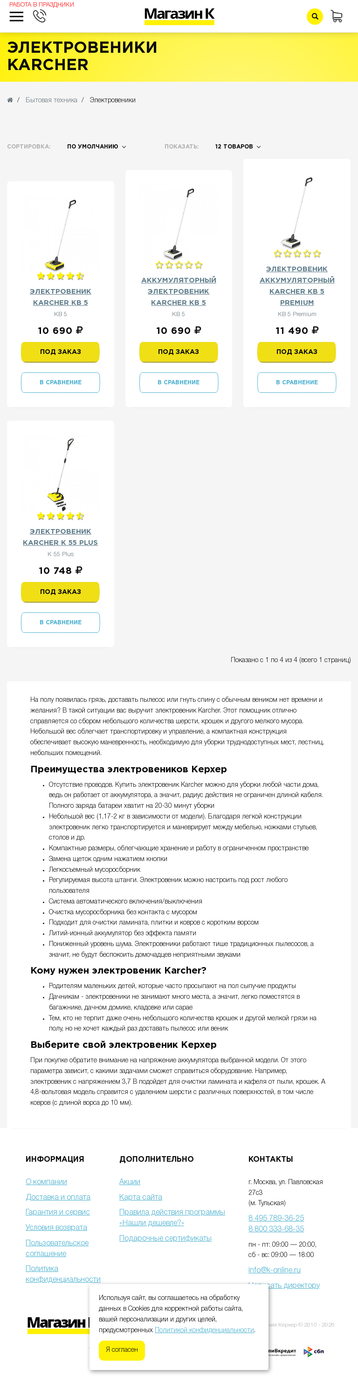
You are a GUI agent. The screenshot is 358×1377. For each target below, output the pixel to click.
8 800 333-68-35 (276, 1229)
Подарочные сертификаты (165, 1239)
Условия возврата (56, 1228)
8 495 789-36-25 (276, 1218)
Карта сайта (140, 1197)
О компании (46, 1182)
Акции (129, 1182)
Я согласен (122, 1350)
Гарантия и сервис (58, 1212)
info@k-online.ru (274, 1270)
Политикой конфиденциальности (204, 1331)
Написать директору (284, 1286)
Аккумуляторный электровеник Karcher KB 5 (178, 291)
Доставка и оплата (58, 1197)
